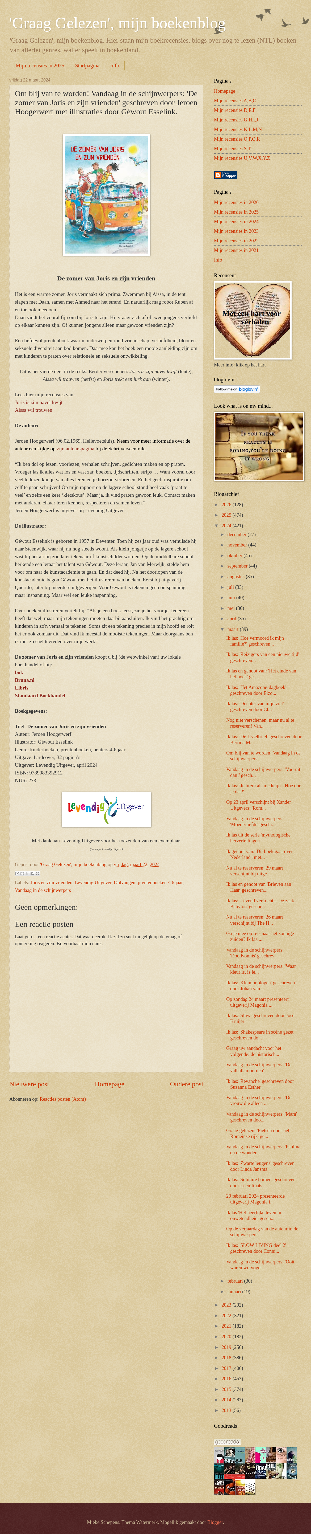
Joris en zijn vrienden (52, 882)
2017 (226, 1368)
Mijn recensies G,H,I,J (236, 120)
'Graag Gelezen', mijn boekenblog (117, 23)
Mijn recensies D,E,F (234, 110)
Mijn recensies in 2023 (236, 231)
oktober (236, 555)
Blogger (215, 1522)
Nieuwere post (29, 1084)
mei (232, 608)
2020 (226, 1336)
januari (235, 1291)
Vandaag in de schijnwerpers (43, 890)
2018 (226, 1357)
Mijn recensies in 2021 (236, 250)
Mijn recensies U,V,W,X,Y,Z (242, 158)
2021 (226, 1326)
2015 (226, 1389)
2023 (226, 1305)
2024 (226, 525)
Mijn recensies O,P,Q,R (237, 139)
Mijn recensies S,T (232, 148)
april (233, 618)
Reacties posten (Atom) (63, 1099)
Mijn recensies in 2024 (236, 221)
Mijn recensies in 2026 (236, 202)
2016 (226, 1378)
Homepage (109, 1084)
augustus (237, 576)
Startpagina (87, 65)
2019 (226, 1347)
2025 (226, 515)
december (238, 534)
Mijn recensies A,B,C (235, 100)
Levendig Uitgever (93, 882)
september (238, 566)
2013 (226, 1410)
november (238, 545)
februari (236, 1281)
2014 (226, 1399)
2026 (226, 504)
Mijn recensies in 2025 (40, 65)
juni (232, 597)
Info (114, 65)
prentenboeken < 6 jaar (160, 882)
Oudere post (186, 1084)
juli (231, 587)
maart (234, 629)
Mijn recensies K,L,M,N (238, 129)
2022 (226, 1315)
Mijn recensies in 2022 (236, 240)
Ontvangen (125, 882)
